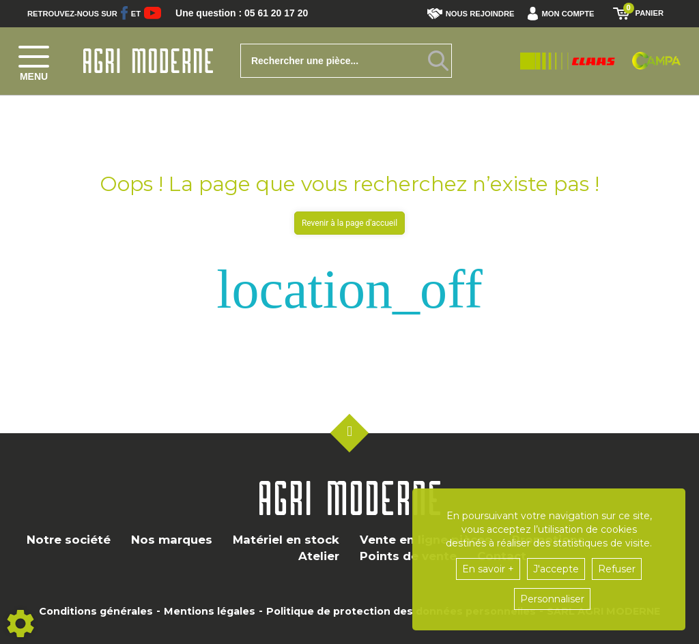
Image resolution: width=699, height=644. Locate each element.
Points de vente (408, 556)
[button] (564, 13)
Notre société (69, 539)
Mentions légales (209, 611)
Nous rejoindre (471, 13)
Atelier (318, 556)
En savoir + (488, 569)
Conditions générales (96, 611)
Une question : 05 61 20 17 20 (251, 13)
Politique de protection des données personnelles (401, 611)
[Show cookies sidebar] (20, 623)
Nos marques (171, 539)
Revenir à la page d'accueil (349, 223)
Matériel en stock (286, 539)
